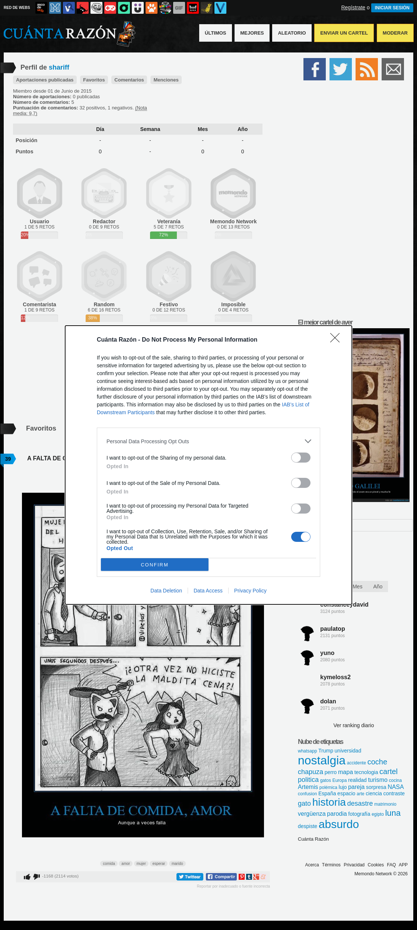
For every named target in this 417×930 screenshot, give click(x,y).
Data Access (208, 591)
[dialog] (208, 465)
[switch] (301, 458)
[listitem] (208, 441)
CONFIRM (155, 565)
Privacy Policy (250, 591)
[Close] (337, 340)
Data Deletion (166, 591)
